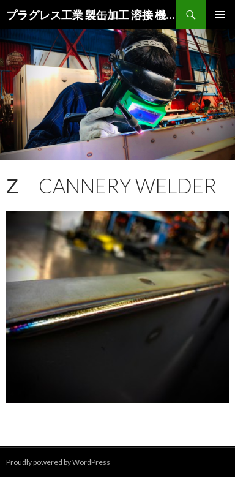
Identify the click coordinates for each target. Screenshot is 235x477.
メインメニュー (220, 14)
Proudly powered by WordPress (58, 462)
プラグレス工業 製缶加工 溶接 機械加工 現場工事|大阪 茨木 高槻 (91, 14)
